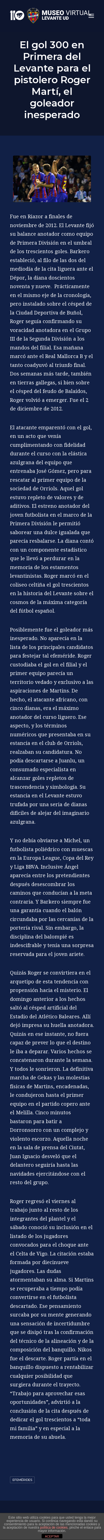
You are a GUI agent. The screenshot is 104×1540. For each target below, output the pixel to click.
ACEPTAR (52, 1536)
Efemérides (22, 1480)
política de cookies (54, 1527)
